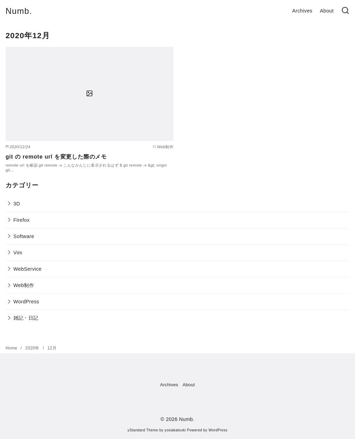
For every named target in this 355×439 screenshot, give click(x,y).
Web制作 (24, 285)
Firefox (22, 220)
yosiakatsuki (175, 430)
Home (12, 348)
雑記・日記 (26, 318)
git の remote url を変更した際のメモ (56, 157)
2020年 (33, 348)
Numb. (19, 11)
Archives (302, 11)
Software (24, 236)
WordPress (27, 301)
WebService (28, 269)
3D (17, 203)
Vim (18, 252)
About (327, 11)
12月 (52, 348)
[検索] (345, 11)
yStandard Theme (143, 430)
